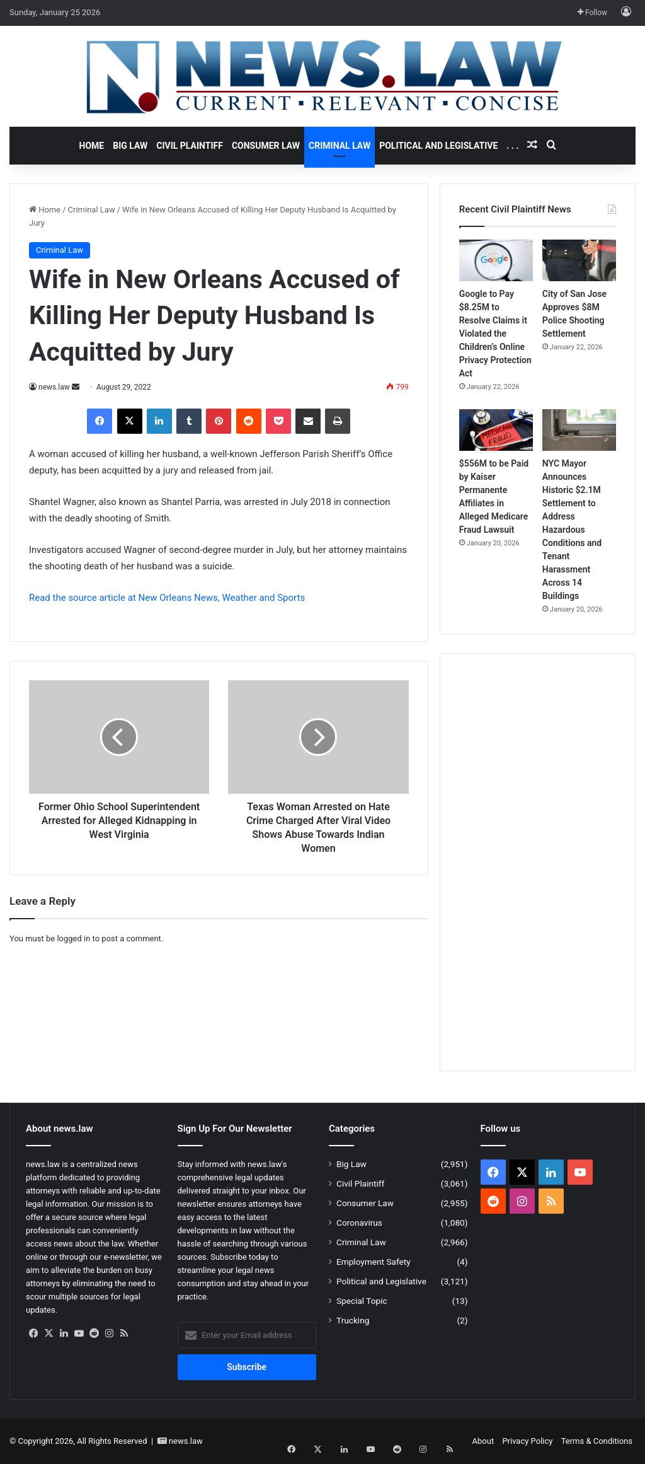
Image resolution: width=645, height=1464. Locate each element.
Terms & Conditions (596, 1441)
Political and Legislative (438, 146)
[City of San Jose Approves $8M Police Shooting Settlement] (579, 260)
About (483, 1441)
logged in (73, 938)
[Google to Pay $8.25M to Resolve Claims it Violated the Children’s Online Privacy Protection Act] (496, 260)
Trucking (352, 1320)
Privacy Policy (527, 1441)
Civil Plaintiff (189, 146)
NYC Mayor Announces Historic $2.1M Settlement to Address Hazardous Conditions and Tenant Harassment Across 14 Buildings (572, 529)
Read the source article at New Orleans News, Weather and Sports (167, 597)
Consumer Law (266, 146)
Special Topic (361, 1301)
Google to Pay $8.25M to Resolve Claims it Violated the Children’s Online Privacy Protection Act (495, 333)
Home (92, 146)
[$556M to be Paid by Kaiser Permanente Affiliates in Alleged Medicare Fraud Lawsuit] (496, 430)
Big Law (130, 146)
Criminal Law (339, 146)
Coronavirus (359, 1222)
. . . (512, 146)
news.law (54, 387)
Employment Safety (373, 1262)
